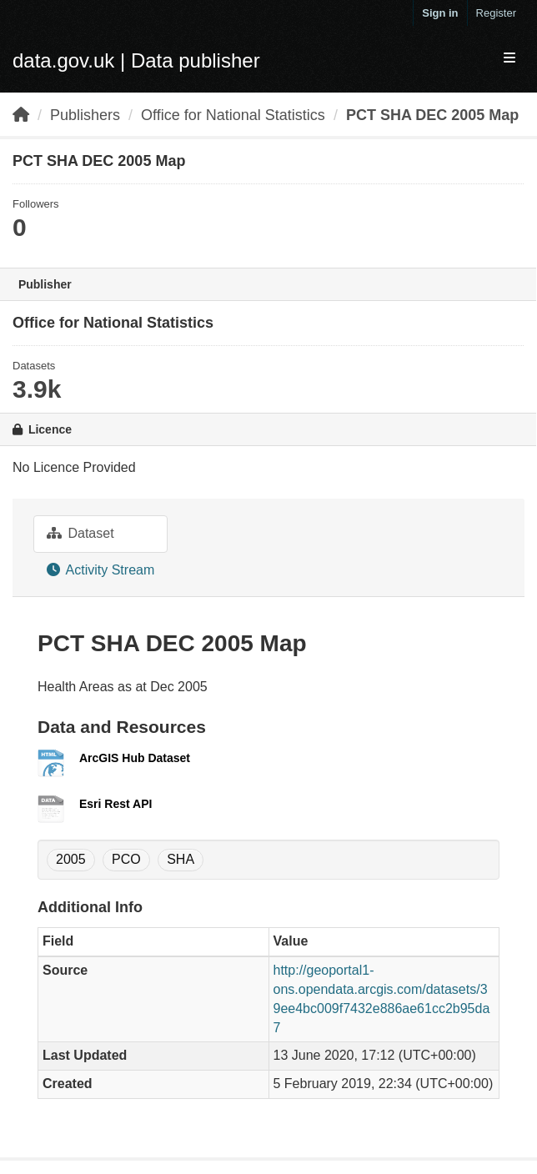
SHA (180, 859)
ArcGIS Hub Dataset (134, 758)
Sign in (440, 13)
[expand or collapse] (509, 59)
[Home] (21, 115)
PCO (126, 859)
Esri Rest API (115, 803)
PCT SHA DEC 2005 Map (432, 115)
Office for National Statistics (233, 115)
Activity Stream (100, 570)
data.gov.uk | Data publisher (136, 60)
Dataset (80, 533)
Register (496, 13)
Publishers (85, 115)
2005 (71, 859)
